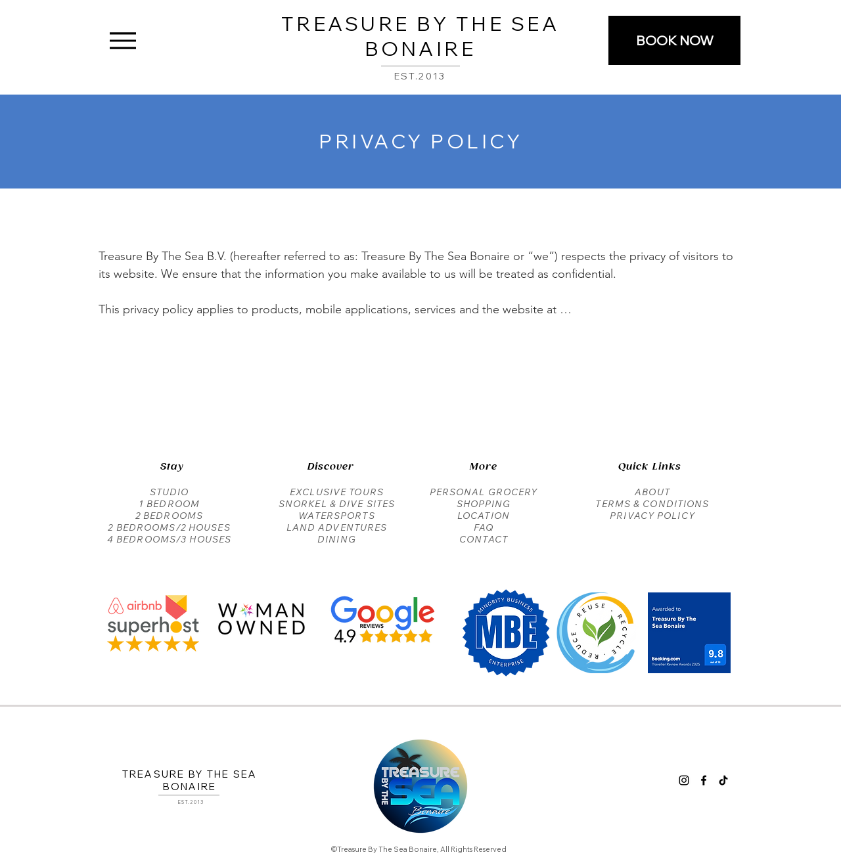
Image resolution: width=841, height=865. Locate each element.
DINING (336, 539)
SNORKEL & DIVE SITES (337, 504)
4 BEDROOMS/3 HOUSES (169, 539)
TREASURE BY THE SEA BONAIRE (420, 36)
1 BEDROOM (169, 504)
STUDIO (169, 492)
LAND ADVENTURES (337, 527)
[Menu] (122, 40)
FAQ (483, 527)
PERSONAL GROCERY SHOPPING (484, 498)
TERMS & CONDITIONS (652, 504)
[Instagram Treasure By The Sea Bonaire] (684, 780)
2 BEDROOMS (169, 515)
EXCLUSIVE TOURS (337, 492)
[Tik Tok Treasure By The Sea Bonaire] (723, 780)
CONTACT (483, 539)
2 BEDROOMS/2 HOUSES (169, 527)
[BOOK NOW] (674, 40)
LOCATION (483, 515)
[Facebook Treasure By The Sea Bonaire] (703, 780)
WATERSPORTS (336, 515)
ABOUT (652, 492)
